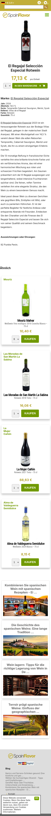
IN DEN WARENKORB (30, 86)
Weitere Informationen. (12, 810)
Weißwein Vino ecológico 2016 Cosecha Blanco (25, 323)
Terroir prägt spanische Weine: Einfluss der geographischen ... (25, 708)
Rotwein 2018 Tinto (23, 398)
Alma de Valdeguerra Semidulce (11, 505)
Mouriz (8, 279)
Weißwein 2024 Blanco (23, 546)
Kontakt (11, 794)
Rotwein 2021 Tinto (23, 472)
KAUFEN (30, 338)
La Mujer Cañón (7, 431)
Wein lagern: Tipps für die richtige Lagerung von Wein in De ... (25, 668)
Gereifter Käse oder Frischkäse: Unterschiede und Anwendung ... (20, 783)
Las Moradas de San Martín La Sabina (13, 356)
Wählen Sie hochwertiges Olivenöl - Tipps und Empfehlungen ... (24, 779)
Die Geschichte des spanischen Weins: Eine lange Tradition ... (25, 628)
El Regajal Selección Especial (30, 98)
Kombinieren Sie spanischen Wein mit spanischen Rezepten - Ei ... (25, 588)
